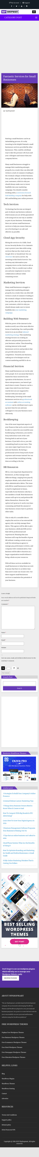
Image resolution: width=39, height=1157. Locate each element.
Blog (3, 1074)
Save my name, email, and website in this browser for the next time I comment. (18, 659)
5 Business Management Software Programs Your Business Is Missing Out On (19, 829)
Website (3, 647)
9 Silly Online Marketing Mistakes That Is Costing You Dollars (18, 862)
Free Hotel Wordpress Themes (12, 1047)
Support (26, 3)
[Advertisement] (19, 48)
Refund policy (6, 1125)
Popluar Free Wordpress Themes (13, 1032)
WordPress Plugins (8, 1079)
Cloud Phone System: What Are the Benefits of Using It (19, 844)
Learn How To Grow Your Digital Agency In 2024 (18, 822)
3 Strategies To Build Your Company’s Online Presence (19, 795)
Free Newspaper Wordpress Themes (14, 1052)
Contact (4, 1093)
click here (9, 257)
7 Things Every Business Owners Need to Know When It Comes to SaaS (17, 807)
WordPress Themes (8, 1083)
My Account (14, 3)
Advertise (5, 1098)
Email (3, 640)
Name (3, 632)
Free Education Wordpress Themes (13, 1057)
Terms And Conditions (9, 1115)
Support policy (6, 1120)
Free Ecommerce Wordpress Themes (14, 1042)
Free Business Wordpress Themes (13, 1037)
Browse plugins (10, 978)
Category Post (13, 17)
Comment (5, 604)
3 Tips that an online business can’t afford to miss (19, 837)
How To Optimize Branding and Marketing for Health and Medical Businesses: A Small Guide (18, 853)
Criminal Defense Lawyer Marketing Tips (18, 801)
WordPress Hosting (8, 1088)
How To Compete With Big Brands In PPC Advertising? (18, 814)
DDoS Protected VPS (8, 1130)
